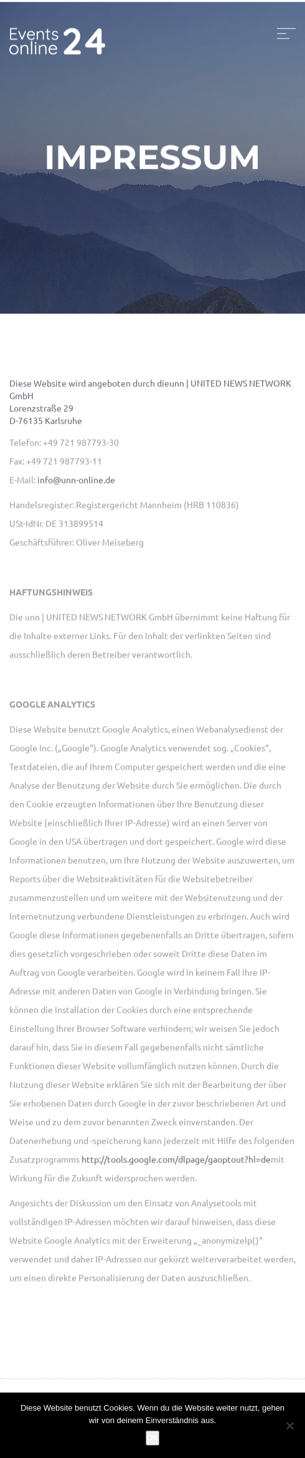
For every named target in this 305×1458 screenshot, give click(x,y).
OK (153, 1437)
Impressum (152, 159)
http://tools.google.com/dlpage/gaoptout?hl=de (176, 1160)
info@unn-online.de (76, 481)
